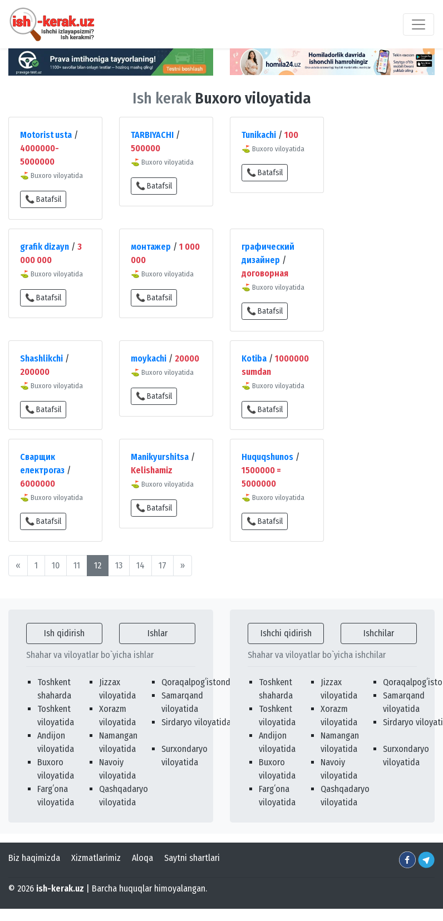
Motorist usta (46, 135)
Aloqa (142, 858)
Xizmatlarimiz (96, 858)
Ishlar (157, 633)
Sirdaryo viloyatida (196, 722)
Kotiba (254, 358)
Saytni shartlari (192, 858)
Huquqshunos (267, 457)
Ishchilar (378, 633)
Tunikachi (259, 135)
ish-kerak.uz (60, 888)
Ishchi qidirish (286, 633)
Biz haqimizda (34, 858)
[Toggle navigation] (418, 24)
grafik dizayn (44, 246)
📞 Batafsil (43, 199)
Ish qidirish (64, 633)
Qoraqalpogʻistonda (198, 682)
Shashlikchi (41, 358)
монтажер (151, 246)
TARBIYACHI (152, 135)
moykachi (148, 358)
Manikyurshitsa (160, 457)
